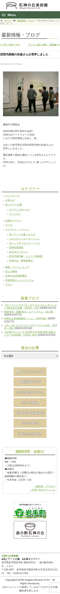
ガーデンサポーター (20, 209)
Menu (9, 15)
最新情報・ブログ (25, 20)
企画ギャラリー (13, 220)
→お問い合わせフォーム (42, 490)
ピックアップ (12, 196)
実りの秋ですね (10, 44)
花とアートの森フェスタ (22, 234)
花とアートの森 (13, 204)
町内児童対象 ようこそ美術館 (25, 256)
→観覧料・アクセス (44, 486)
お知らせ (10, 200)
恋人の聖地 (11, 271)
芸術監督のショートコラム (19, 280)
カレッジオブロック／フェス (24, 243)
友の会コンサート (18, 252)
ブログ (8, 284)
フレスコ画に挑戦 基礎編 (44, 44)
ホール (8, 225)
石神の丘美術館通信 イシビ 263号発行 (25, 318)
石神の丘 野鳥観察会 (21, 260)
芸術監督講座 (16, 247)
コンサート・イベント (17, 229)
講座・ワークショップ (17, 267)
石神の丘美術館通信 (16, 276)
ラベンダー (15, 214)
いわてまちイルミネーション (24, 239)
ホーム (7, 20)
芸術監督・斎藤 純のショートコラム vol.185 (28, 312)
